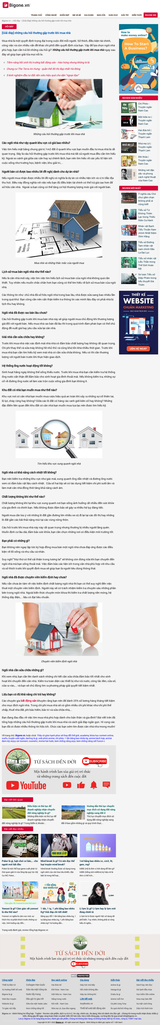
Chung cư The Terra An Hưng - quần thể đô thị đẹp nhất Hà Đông (43, 68)
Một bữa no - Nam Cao (61, 994)
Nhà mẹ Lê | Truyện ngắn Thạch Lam (145, 147)
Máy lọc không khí (88, 994)
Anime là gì (115, 984)
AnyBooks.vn (86, 1003)
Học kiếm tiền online (145, 994)
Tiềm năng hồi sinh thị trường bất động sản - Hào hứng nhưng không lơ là (48, 62)
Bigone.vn (6, 20)
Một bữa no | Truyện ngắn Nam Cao (145, 120)
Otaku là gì (115, 994)
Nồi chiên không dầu (89, 989)
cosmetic (33, 741)
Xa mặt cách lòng (144, 1003)
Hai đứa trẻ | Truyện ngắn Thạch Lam (145, 134)
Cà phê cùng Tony (118, 1003)
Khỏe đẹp (64, 15)
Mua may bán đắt (144, 998)
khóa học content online (101, 735)
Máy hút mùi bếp (87, 984)
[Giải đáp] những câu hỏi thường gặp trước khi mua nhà (46, 20)
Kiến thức (137, 15)
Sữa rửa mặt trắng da (36, 989)
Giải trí (125, 15)
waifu (5, 738)
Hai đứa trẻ (56, 984)
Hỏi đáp (16, 20)
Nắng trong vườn (58, 998)
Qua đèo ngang (68, 1008)
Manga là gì (116, 989)
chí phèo (59, 738)
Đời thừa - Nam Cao (60, 989)
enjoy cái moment (19, 741)
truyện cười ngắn (16, 738)
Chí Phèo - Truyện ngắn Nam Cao (145, 107)
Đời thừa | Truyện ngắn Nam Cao (145, 160)
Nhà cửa (101, 15)
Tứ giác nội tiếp (9, 1008)
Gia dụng (89, 15)
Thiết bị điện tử (9, 984)
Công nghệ (51, 15)
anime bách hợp (97, 738)
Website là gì (7, 1003)
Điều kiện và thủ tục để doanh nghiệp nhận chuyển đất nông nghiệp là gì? (41, 809)
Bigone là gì (7, 994)
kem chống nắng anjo (65, 741)
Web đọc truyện (9, 998)
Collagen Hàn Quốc (35, 984)
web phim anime (46, 738)
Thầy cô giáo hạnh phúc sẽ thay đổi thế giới (58, 735)
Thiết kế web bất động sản (92, 1008)
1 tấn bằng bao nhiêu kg (76, 738)
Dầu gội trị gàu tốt (35, 998)
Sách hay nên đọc (144, 984)
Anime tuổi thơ (117, 998)
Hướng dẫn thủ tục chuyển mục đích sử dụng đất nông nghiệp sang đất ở (101, 809)
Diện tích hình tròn (144, 1008)
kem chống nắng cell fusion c (91, 741)
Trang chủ (36, 15)
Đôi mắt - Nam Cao (59, 1003)
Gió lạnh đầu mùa (144, 989)
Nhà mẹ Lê (56, 1008)
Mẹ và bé (76, 15)
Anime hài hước (46, 741)
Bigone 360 (150, 15)
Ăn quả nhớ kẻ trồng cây (121, 1008)
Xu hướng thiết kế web (12, 989)
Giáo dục (113, 15)
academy (84, 735)
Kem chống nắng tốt (35, 1008)
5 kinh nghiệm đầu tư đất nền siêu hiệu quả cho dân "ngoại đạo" (43, 75)
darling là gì (32, 738)
